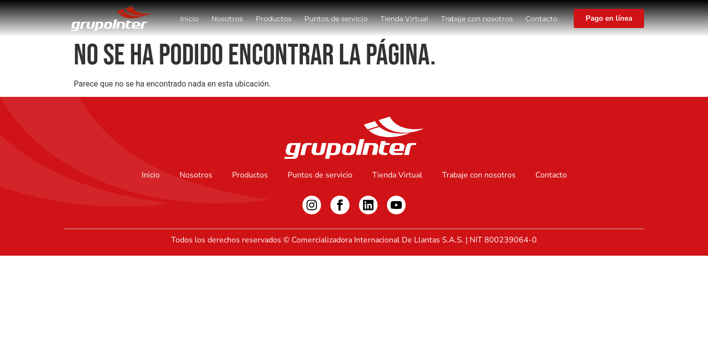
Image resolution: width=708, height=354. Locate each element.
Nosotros (227, 18)
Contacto (542, 18)
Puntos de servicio (336, 18)
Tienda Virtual (404, 18)
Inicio (189, 18)
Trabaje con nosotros (477, 18)
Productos (274, 18)
